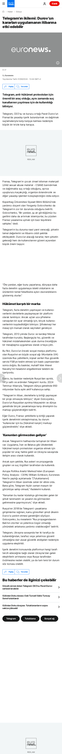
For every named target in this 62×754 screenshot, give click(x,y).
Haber (10, 12)
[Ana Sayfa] (3, 12)
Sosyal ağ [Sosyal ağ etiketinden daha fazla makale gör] (49, 618)
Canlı (54, 3)
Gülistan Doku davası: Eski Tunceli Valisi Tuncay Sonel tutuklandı (26, 597)
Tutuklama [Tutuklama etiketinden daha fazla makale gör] (30, 618)
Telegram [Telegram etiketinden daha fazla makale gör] (11, 618)
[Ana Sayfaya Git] (11, 3)
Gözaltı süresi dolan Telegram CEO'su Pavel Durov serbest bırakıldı (27, 587)
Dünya (19, 12)
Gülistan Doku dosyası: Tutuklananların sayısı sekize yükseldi (25, 606)
